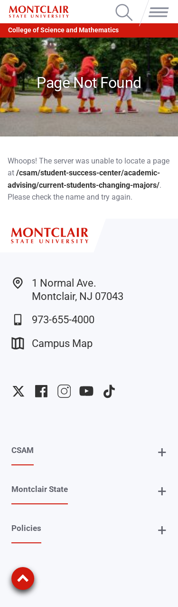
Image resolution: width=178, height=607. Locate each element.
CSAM (22, 450)
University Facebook (41, 391)
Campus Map (52, 343)
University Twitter (18, 391)
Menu (156, 5)
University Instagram (64, 391)
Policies (26, 528)
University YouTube (86, 391)
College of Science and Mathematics (63, 30)
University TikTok (109, 391)
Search (124, 5)
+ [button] (162, 452)
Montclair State (39, 489)
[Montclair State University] (39, 12)
